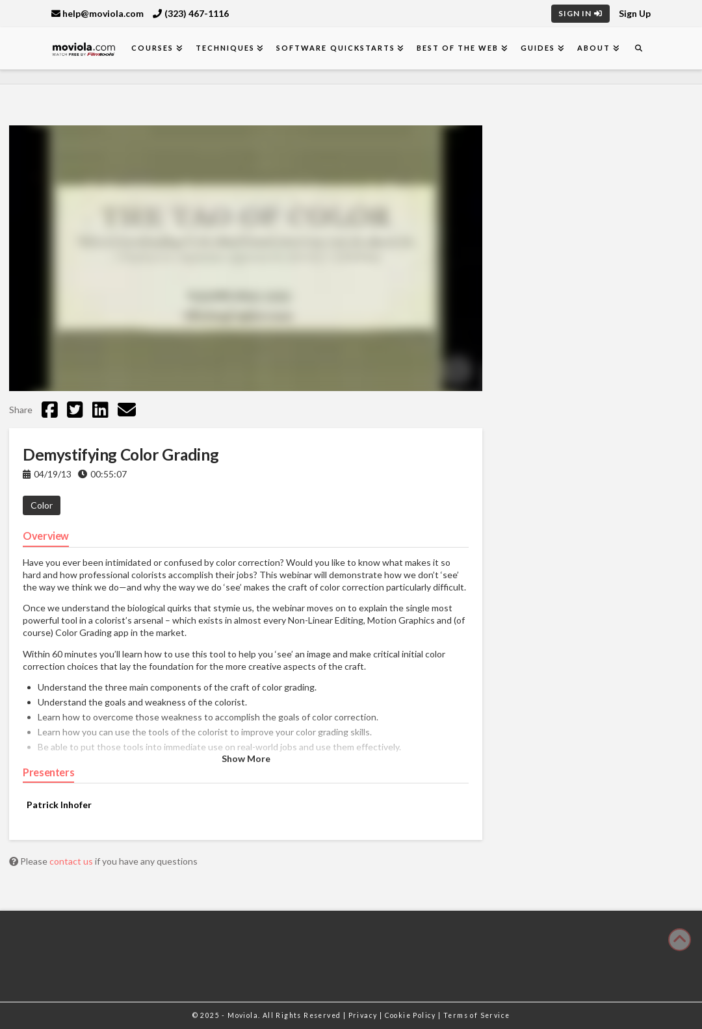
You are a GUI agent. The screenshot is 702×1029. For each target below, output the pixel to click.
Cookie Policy (412, 1015)
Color (42, 505)
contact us (72, 861)
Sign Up (635, 13)
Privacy (364, 1015)
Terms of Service (476, 1015)
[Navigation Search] (638, 48)
